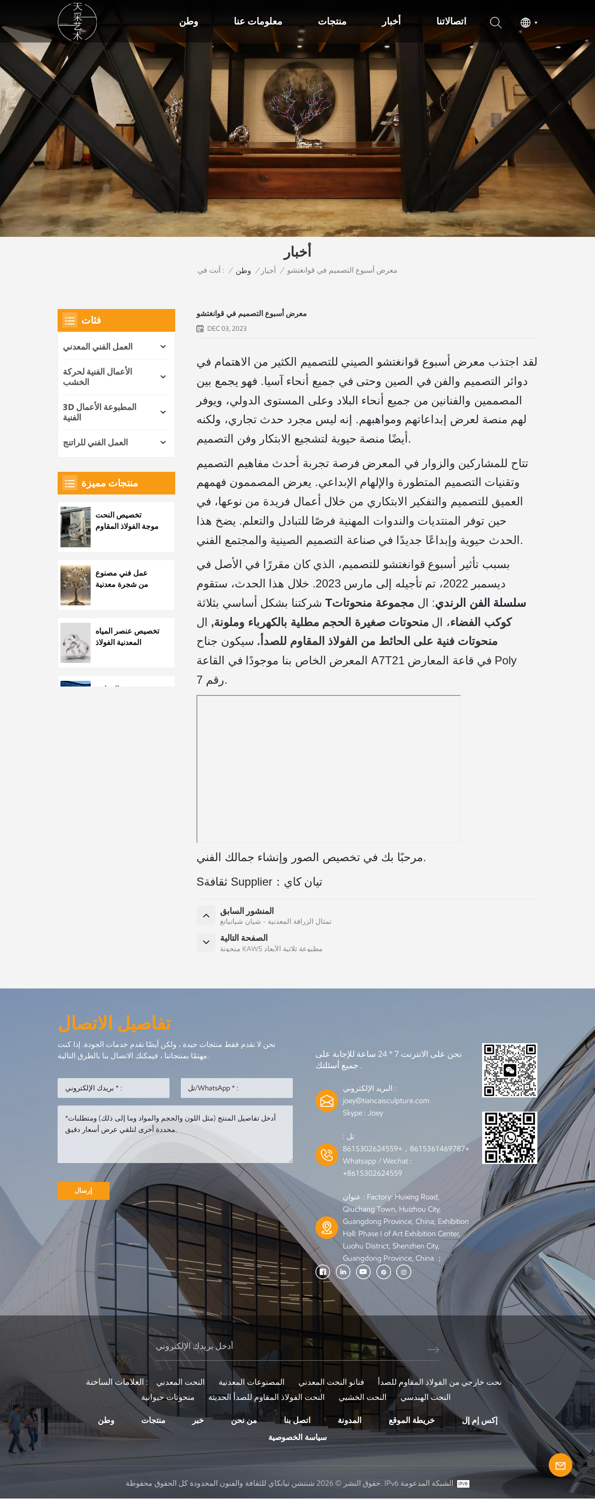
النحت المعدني (176, 1389)
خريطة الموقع (414, 1427)
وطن (188, 21)
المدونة (350, 1427)
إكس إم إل (484, 1427)
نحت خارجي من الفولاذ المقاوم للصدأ (443, 1389)
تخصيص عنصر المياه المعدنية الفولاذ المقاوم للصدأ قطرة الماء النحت (124, 637)
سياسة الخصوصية (298, 1445)
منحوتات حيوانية (164, 1404)
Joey (375, 1119)
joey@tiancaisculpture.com (386, 1107)
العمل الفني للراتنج (95, 442)
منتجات (332, 21)
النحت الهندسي (429, 1404)
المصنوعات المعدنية (249, 1389)
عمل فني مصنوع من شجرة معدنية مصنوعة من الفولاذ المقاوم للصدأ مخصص (125, 579)
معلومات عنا (258, 21)
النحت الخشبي (364, 1404)
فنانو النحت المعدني (332, 1389)
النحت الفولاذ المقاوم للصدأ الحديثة (265, 1404)
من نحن (242, 1427)
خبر (195, 1427)
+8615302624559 (372, 1179)
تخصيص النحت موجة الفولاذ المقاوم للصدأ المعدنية (121, 521)
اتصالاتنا (451, 21)
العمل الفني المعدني (98, 347)
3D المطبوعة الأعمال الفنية (99, 412)
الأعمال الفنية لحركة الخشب (97, 377)
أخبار (391, 21)
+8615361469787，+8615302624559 (406, 1155)
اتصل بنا (297, 1427)
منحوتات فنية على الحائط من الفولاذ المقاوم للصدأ (379, 641)
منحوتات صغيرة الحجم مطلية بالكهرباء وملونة (321, 622)
